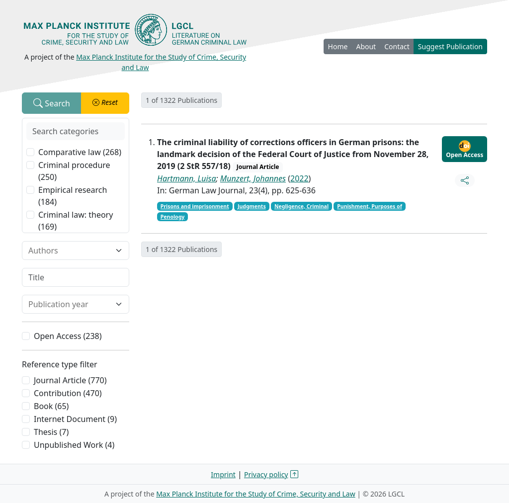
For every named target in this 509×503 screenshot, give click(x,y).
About (366, 46)
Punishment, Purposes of (369, 206)
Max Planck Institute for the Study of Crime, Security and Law (255, 494)
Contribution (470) (68, 393)
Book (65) (51, 406)
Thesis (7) (51, 431)
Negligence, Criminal (301, 206)
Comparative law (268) (79, 152)
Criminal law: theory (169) (75, 220)
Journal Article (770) (70, 380)
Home (338, 46)
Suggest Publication (450, 46)
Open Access (464, 149)
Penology (173, 216)
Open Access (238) (68, 336)
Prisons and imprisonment (195, 206)
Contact (397, 46)
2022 (299, 178)
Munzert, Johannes (253, 178)
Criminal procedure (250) (74, 171)
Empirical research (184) (72, 195)
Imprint (223, 474)
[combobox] (69, 250)
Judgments (252, 206)
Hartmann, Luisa (186, 178)
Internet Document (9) (75, 419)
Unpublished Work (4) (74, 444)
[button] (105, 103)
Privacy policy (266, 474)
